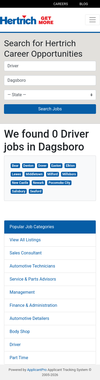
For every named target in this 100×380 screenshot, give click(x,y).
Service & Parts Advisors (33, 279)
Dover (42, 166)
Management (22, 292)
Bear (15, 166)
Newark (38, 183)
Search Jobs (50, 108)
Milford (52, 174)
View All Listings (25, 239)
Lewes (16, 174)
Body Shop (20, 331)
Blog (83, 4)
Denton (28, 166)
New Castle (20, 183)
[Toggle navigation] (92, 19)
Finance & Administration (33, 305)
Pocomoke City (59, 183)
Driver (15, 344)
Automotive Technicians (32, 266)
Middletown (34, 174)
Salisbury (18, 191)
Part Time (19, 357)
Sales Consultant (26, 252)
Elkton (70, 166)
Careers (60, 4)
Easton (56, 166)
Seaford (35, 191)
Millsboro (69, 174)
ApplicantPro (37, 370)
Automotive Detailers (29, 318)
